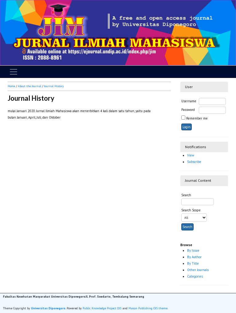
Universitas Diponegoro (48, 308)
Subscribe (194, 162)
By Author (194, 257)
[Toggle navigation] (13, 72)
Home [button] (11, 86)
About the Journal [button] (29, 86)
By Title (193, 263)
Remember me (197, 118)
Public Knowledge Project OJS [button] (102, 308)
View (190, 155)
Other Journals (198, 270)
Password (188, 110)
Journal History (54, 86)
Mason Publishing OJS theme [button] (147, 308)
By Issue (193, 250)
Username (188, 101)
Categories (195, 276)
